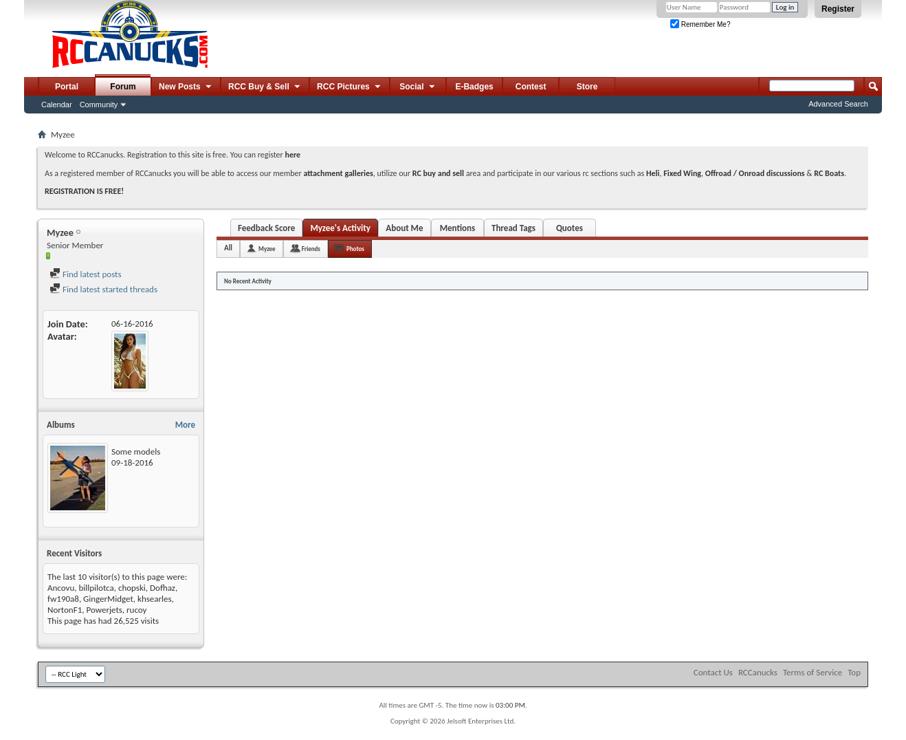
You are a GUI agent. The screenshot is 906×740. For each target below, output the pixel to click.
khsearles (154, 599)
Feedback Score (266, 228)
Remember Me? (700, 24)
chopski (132, 588)
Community (99, 104)
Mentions (458, 228)
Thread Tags (513, 228)
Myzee (267, 248)
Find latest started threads (103, 289)
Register (837, 9)
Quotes (569, 228)
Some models (135, 451)
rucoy (136, 610)
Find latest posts (85, 274)
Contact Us (713, 672)
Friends (311, 248)
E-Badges (474, 86)
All (228, 247)
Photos (355, 248)
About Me (404, 228)
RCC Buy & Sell (265, 87)
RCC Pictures (349, 87)
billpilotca (95, 588)
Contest (531, 86)
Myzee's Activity (340, 228)
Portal (66, 86)
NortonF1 (64, 610)
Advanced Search (838, 104)
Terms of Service (812, 672)
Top (854, 672)
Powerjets (104, 610)
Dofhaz (162, 588)
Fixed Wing (682, 173)
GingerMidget (108, 599)
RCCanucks (757, 672)
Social (418, 87)
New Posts (186, 87)
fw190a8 (63, 599)
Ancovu (60, 588)
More (185, 425)
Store (587, 86)
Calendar (56, 104)
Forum (122, 86)
